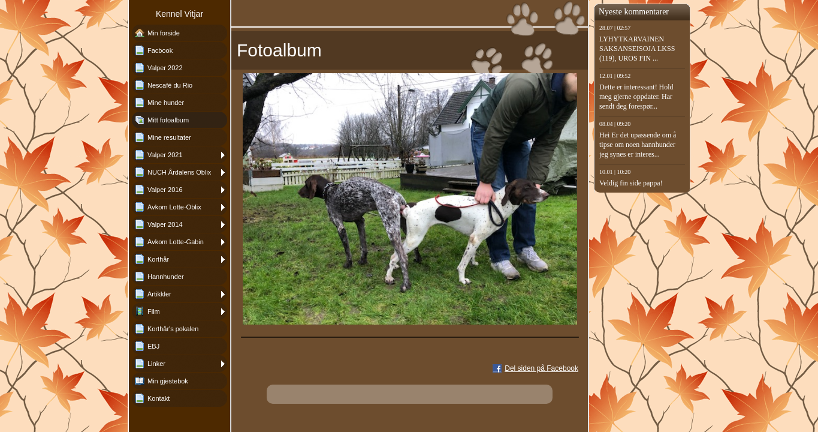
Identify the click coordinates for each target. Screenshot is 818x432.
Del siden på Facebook (541, 368)
